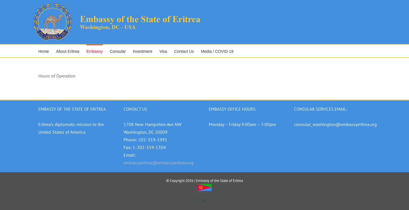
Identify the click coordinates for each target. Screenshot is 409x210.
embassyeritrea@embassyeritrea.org (159, 162)
